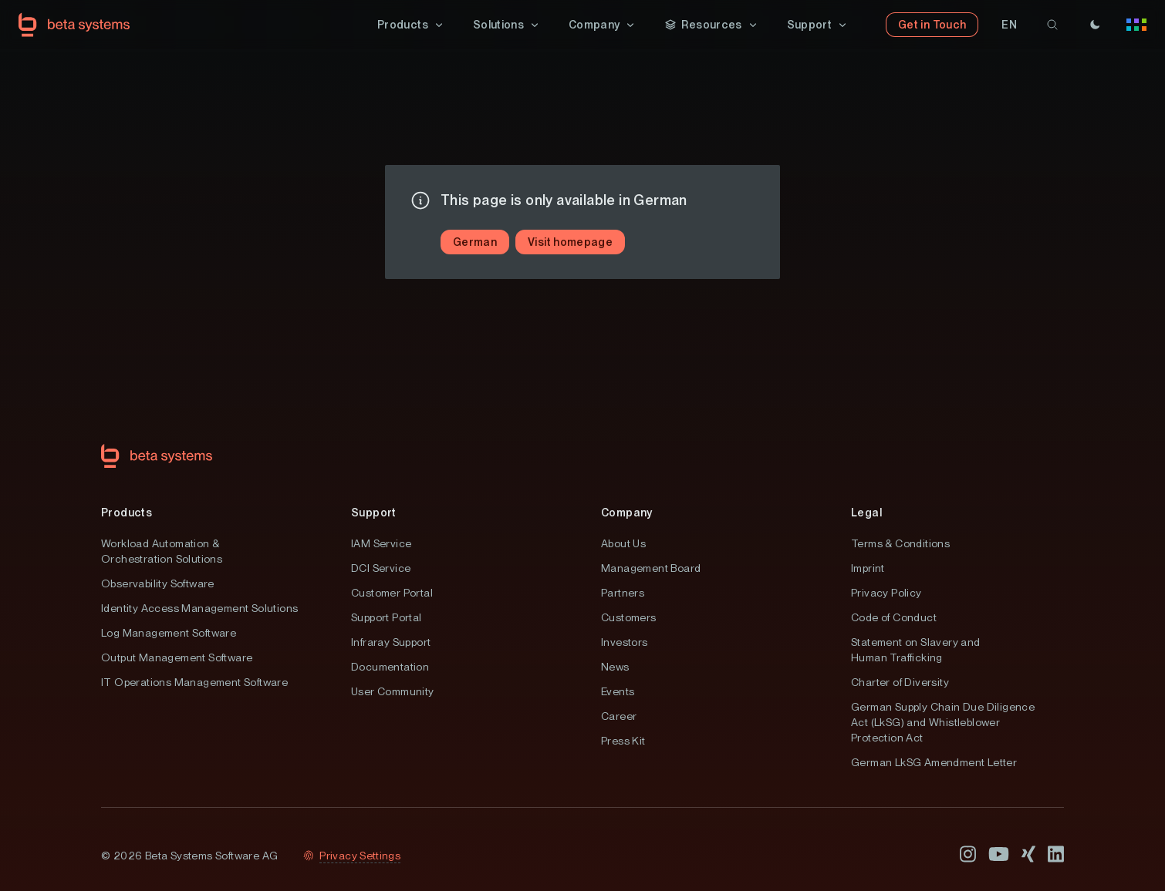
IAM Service (381, 543)
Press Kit (623, 741)
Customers (629, 617)
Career (619, 716)
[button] (411, 24)
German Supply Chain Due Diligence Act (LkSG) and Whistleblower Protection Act (943, 722)
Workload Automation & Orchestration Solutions (161, 551)
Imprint (868, 568)
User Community (392, 691)
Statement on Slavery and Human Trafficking (916, 650)
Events (617, 691)
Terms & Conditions (900, 543)
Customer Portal (392, 593)
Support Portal (386, 617)
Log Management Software (168, 633)
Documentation (390, 667)
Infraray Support (391, 642)
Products (126, 512)
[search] (1052, 24)
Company (627, 512)
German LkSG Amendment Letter (934, 762)
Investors (624, 642)
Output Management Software (176, 657)
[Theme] (1094, 24)
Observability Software (157, 583)
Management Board (651, 568)
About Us (623, 543)
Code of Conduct (894, 617)
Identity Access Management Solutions (199, 608)
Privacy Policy (886, 593)
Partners (622, 593)
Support (374, 512)
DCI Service (380, 568)
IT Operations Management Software (194, 682)
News (615, 667)
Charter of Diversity (900, 682)
